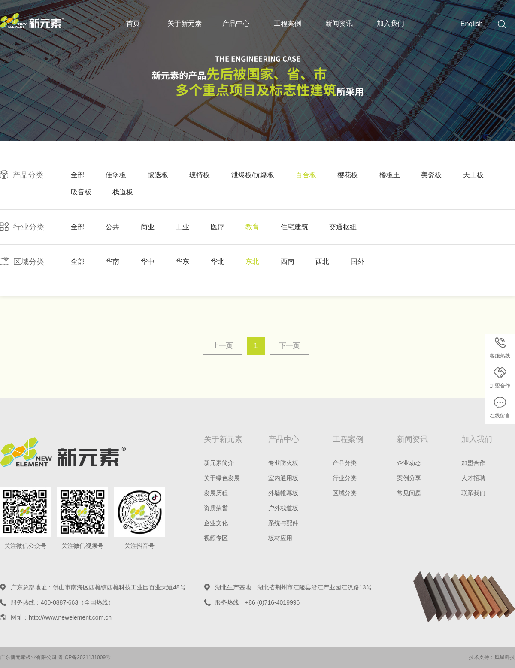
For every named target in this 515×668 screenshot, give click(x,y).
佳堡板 (116, 174)
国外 (357, 261)
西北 (322, 261)
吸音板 (81, 192)
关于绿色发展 (222, 478)
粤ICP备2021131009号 (84, 657)
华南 (112, 261)
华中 (147, 261)
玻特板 (199, 174)
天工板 (473, 174)
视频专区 (216, 538)
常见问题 (409, 493)
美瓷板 (431, 174)
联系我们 (473, 493)
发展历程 (216, 493)
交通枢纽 (343, 226)
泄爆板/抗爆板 (252, 174)
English (471, 23)
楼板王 (389, 174)
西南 (287, 261)
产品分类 (345, 462)
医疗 (217, 226)
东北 (252, 261)
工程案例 (287, 23)
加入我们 (390, 23)
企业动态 (409, 462)
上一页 (222, 345)
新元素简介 (219, 462)
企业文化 (216, 523)
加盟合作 (473, 462)
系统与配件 (283, 523)
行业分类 (345, 478)
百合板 (306, 174)
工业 (182, 226)
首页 (133, 23)
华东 (182, 261)
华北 (217, 261)
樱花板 (347, 174)
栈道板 (122, 192)
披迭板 (158, 174)
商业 (147, 226)
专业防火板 (283, 462)
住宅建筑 (294, 226)
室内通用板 (283, 478)
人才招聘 (473, 478)
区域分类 (345, 493)
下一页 (289, 345)
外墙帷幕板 (283, 493)
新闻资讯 (339, 23)
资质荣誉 (216, 508)
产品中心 (236, 23)
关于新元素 (184, 23)
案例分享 (409, 478)
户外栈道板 (283, 508)
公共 (112, 226)
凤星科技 (504, 657)
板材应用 (280, 538)
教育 (252, 226)
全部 (78, 174)
